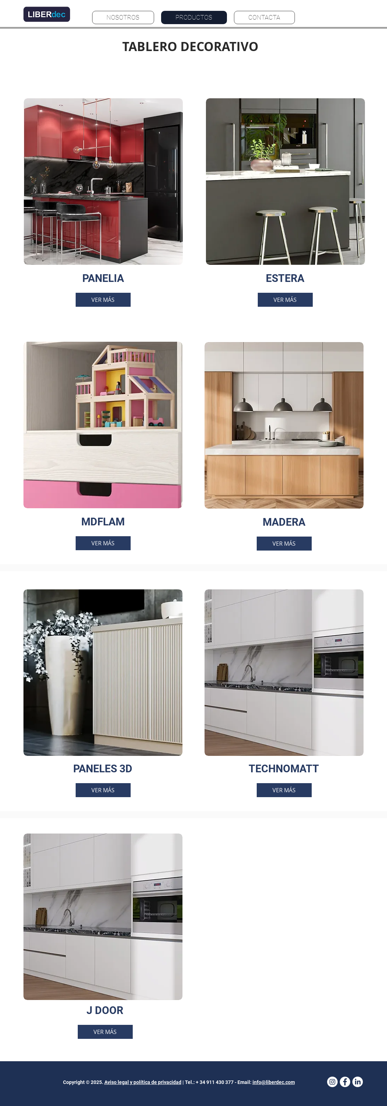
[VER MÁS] (103, 300)
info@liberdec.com (274, 1082)
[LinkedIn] (357, 1082)
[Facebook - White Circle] (345, 1082)
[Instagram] (332, 1082)
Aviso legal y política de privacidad (142, 1082)
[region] (103, 202)
